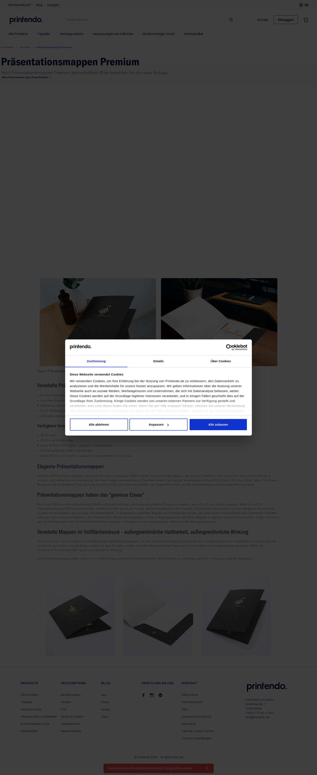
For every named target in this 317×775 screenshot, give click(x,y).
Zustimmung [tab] (96, 361)
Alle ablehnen (99, 424)
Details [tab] (158, 361)
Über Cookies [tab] (221, 361)
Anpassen (159, 424)
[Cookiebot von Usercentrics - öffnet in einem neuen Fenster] (229, 347)
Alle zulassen (218, 424)
